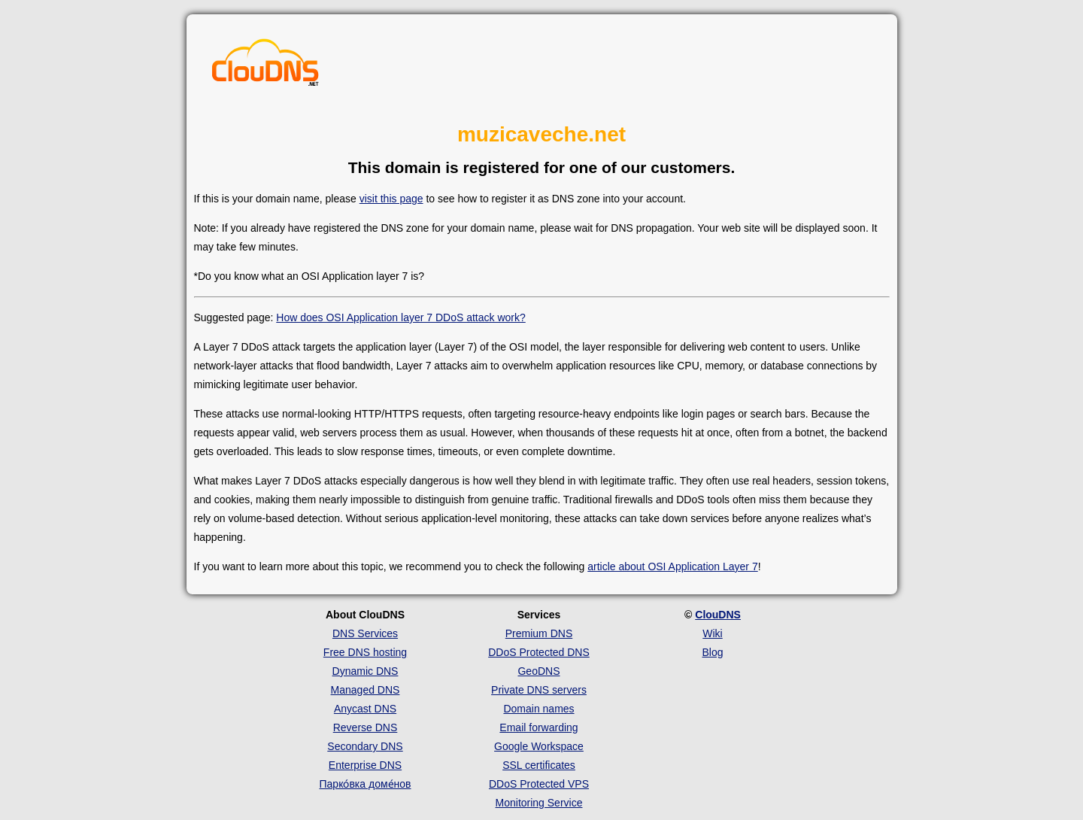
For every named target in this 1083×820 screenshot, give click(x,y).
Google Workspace (539, 746)
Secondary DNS (364, 746)
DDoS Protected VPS (539, 784)
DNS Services (365, 633)
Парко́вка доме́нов (365, 784)
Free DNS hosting (365, 652)
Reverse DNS (365, 727)
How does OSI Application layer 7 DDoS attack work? (401, 317)
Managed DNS (365, 690)
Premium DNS (538, 633)
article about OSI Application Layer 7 (672, 566)
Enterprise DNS (365, 765)
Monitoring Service (539, 803)
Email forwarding (538, 727)
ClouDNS (718, 615)
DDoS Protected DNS (539, 652)
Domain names (538, 709)
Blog (712, 652)
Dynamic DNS (365, 671)
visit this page (391, 199)
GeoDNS (538, 671)
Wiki (712, 633)
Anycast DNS (365, 709)
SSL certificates (538, 765)
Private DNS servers (539, 690)
